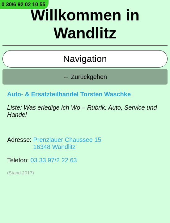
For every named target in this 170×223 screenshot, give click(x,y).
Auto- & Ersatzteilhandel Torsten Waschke (69, 94)
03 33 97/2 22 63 (54, 160)
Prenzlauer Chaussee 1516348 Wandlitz (67, 143)
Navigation (85, 59)
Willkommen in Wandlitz (85, 24)
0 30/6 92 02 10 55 (23, 4)
